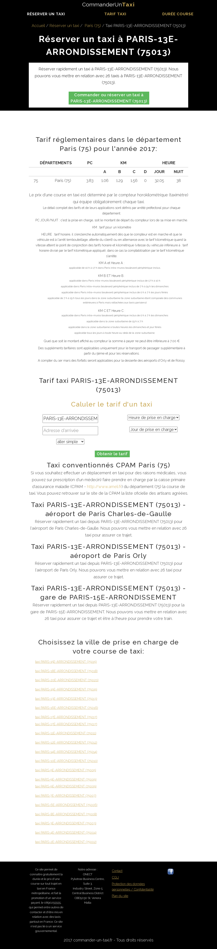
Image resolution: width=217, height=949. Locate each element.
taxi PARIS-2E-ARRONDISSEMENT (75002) (66, 842)
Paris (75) (93, 25)
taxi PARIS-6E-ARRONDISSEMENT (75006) (66, 805)
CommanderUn (108, 4)
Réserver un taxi (46, 14)
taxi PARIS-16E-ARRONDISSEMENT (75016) (66, 708)
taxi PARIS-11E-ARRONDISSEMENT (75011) (65, 733)
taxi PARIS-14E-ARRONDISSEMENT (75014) (66, 752)
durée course (178, 14)
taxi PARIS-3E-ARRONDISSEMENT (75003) (65, 823)
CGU (115, 877)
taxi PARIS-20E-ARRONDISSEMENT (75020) (67, 680)
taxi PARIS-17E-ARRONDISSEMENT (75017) (66, 717)
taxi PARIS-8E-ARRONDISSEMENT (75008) (66, 814)
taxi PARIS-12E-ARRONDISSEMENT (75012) (66, 742)
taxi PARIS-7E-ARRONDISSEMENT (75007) (65, 795)
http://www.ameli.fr (104, 486)
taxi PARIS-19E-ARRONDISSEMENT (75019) (66, 689)
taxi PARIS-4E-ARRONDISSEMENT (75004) (66, 832)
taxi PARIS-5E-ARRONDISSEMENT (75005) (65, 770)
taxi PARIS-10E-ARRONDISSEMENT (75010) (66, 761)
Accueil (38, 25)
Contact (117, 871)
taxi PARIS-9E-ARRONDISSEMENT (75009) (66, 779)
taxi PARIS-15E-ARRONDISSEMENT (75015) (66, 662)
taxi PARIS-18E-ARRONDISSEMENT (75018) (66, 671)
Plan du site (120, 896)
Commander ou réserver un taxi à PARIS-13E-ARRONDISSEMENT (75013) (109, 98)
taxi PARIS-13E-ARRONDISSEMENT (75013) (66, 698)
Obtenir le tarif (112, 453)
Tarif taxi (115, 14)
